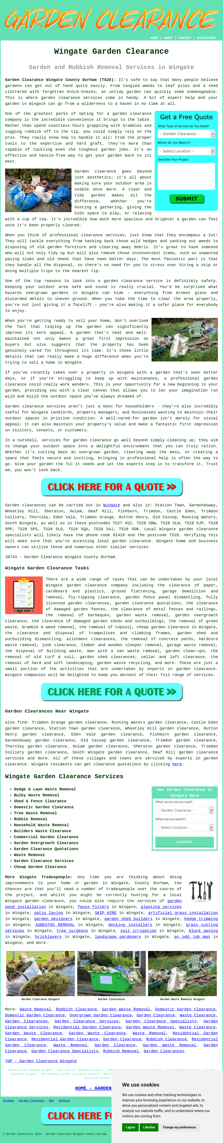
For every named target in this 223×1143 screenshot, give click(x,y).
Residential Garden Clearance (87, 1027)
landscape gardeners (118, 937)
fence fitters (93, 907)
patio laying (48, 913)
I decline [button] (149, 1127)
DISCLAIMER (206, 38)
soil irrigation (138, 931)
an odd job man (192, 937)
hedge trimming (201, 919)
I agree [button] (130, 1127)
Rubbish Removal (121, 1051)
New (51, 1100)
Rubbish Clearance (76, 1009)
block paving (203, 931)
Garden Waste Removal (126, 1009)
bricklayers (48, 937)
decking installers (130, 925)
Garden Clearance (156, 1015)
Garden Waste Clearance (33, 1033)
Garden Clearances (26, 1021)
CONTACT (185, 38)
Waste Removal (35, 1009)
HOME (154, 38)
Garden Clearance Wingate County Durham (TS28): (60, 80)
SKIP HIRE (105, 913)
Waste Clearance (197, 1015)
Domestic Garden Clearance (185, 1009)
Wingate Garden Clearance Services (64, 776)
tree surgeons (72, 931)
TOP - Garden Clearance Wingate (41, 1061)
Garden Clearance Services (87, 1021)
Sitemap (8, 1100)
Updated (64, 1100)
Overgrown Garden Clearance (101, 1015)
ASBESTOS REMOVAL (55, 925)
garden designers (53, 919)
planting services (161, 907)
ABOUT (168, 38)
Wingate (111, 505)
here (177, 764)
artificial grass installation (183, 913)
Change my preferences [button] (179, 1127)
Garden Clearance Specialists (161, 1021)
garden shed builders (128, 919)
